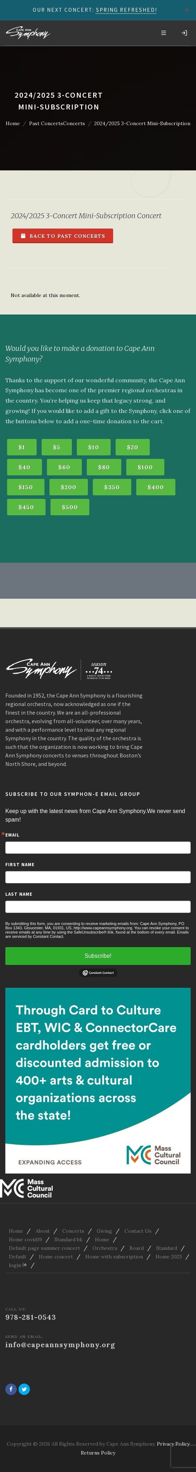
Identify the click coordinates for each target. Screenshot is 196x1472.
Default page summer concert (44, 1248)
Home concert (56, 1256)
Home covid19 (25, 1239)
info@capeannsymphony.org (60, 1344)
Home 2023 (168, 1256)
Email (12, 835)
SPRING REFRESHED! (126, 9)
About (43, 1231)
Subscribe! (98, 956)
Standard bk (68, 1239)
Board (136, 1248)
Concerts (73, 1231)
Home (13, 123)
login (18, 1265)
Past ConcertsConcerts (57, 123)
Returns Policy (98, 1453)
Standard (166, 1248)
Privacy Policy (173, 1444)
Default (17, 1256)
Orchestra (104, 1248)
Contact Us (138, 1231)
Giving (104, 1231)
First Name (20, 864)
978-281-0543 (30, 1317)
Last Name (18, 894)
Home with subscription (114, 1256)
